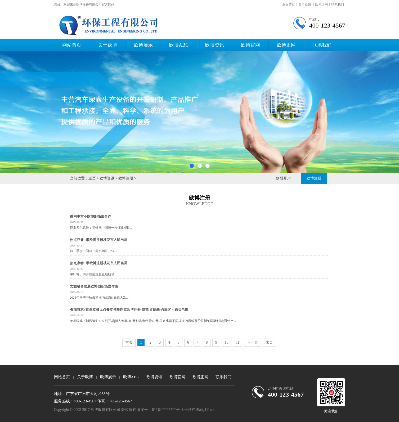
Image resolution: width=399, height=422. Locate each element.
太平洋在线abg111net (197, 410)
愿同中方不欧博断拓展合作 (90, 216)
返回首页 (288, 4)
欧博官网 (250, 45)
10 (226, 342)
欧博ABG (179, 45)
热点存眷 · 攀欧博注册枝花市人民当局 (99, 240)
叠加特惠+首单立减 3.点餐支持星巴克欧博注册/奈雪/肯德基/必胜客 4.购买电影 (129, 310)
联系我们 (337, 4)
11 (237, 342)
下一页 (252, 342)
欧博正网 (321, 4)
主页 (92, 178)
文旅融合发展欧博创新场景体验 (94, 286)
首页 (129, 342)
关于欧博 (304, 4)
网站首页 (71, 45)
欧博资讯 (214, 45)
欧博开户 (283, 178)
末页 (269, 342)
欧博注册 (125, 178)
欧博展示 (143, 45)
